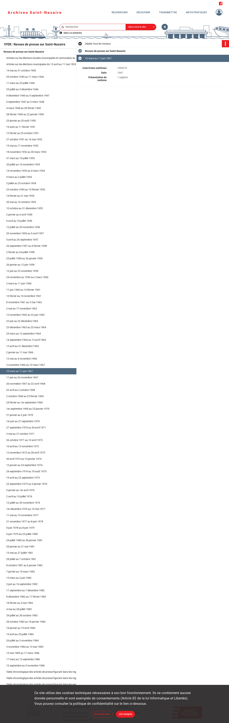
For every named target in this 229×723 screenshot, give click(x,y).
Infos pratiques (196, 12)
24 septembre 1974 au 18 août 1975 (26, 471)
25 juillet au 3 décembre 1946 (22, 89)
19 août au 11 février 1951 (20, 126)
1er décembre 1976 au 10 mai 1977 (25, 509)
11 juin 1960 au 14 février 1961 (23, 289)
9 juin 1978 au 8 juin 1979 (20, 527)
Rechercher (120, 12)
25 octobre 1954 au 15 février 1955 (25, 189)
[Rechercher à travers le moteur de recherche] (94, 27)
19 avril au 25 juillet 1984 (20, 634)
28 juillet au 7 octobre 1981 (21, 559)
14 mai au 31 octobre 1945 (21, 70)
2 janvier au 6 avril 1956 (19, 214)
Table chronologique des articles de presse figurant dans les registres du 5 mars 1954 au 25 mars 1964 (42, 671)
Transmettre (168, 12)
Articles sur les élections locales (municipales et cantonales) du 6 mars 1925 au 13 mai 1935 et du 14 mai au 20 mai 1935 (42, 58)
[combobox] (141, 27)
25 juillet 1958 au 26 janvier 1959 (24, 258)
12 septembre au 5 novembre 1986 (25, 665)
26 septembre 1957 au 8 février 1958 (26, 245)
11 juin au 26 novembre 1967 (22, 377)
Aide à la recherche (73, 33)
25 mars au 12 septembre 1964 (23, 333)
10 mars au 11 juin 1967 (19, 371)
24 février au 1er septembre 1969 (24, 402)
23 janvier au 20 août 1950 (21, 120)
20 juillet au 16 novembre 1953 (23, 164)
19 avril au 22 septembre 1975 (23, 477)
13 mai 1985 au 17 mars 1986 (22, 653)
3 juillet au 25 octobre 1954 (21, 183)
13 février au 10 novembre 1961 (23, 296)
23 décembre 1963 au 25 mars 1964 (26, 327)
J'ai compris (125, 714)
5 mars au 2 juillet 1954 (19, 177)
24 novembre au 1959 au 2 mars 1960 (27, 277)
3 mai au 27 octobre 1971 (20, 433)
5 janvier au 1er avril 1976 (20, 490)
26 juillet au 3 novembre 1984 (22, 640)
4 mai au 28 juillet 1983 (19, 609)
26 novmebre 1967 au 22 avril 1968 (25, 383)
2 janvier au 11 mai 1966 (19, 352)
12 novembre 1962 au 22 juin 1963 (25, 314)
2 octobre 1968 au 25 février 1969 (25, 396)
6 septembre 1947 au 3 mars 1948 (25, 101)
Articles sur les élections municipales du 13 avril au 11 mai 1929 (41, 64)
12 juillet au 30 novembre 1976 (23, 502)
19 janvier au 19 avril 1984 (20, 628)
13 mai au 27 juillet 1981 (19, 552)
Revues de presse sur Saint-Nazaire (24, 51)
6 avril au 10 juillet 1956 (19, 220)
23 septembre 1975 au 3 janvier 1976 (26, 483)
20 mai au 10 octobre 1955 (21, 202)
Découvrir (143, 12)
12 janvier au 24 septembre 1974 (24, 465)
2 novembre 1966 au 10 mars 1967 (25, 364)
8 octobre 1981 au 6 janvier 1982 (24, 565)
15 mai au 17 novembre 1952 (22, 145)
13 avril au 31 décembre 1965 (22, 346)
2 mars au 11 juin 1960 (18, 283)
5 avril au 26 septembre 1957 (22, 239)
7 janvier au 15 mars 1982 (20, 571)
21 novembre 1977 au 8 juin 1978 (24, 521)
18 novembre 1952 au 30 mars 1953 (26, 152)
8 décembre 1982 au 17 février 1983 (26, 596)
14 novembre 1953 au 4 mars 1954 (25, 170)
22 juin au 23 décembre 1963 (22, 321)
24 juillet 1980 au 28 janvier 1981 (24, 540)
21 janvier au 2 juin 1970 (19, 415)
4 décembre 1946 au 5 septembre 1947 (27, 95)
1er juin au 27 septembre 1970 (23, 421)
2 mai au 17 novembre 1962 (21, 308)
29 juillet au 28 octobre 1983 (22, 615)
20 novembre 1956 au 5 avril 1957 (25, 233)
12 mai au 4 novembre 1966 (21, 358)
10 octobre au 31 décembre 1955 (24, 208)
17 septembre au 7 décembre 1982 (25, 590)
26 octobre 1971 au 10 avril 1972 (24, 440)
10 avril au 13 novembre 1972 (22, 446)
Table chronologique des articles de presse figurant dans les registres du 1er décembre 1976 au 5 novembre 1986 (42, 684)
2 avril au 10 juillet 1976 (19, 496)
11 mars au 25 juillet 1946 (20, 83)
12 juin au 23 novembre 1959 (22, 271)
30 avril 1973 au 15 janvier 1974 (24, 458)
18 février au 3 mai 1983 (19, 602)
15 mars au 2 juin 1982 (18, 577)
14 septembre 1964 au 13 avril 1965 (26, 339)
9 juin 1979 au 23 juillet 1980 (22, 534)
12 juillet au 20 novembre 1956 (23, 227)
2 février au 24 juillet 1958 (20, 252)
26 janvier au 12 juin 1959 (20, 264)
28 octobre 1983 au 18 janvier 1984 (25, 621)
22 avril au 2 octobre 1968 (20, 390)
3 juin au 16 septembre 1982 (22, 584)
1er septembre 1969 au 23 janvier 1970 (27, 408)
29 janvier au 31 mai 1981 (20, 546)
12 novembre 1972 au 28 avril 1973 (25, 452)
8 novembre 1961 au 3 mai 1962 (24, 302)
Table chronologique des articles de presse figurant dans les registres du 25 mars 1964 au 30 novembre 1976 (42, 678)
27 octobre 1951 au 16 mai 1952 (24, 139)
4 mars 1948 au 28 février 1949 (23, 108)
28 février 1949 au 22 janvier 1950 (25, 114)
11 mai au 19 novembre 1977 (22, 515)
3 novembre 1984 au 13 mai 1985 (24, 646)
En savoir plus (102, 714)
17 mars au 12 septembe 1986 (23, 659)
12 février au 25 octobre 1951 (22, 133)
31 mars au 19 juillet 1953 (20, 158)
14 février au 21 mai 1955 (20, 195)
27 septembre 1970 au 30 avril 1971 (26, 427)
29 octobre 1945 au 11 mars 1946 (25, 76)
